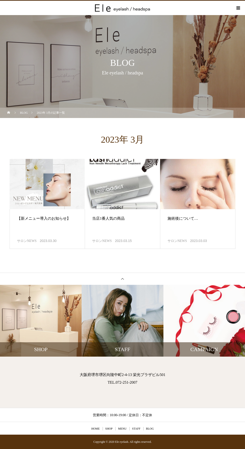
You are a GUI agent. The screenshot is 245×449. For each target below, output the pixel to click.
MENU (122, 428)
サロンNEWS (27, 241)
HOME (95, 428)
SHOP (109, 428)
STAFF (136, 428)
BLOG (150, 428)
